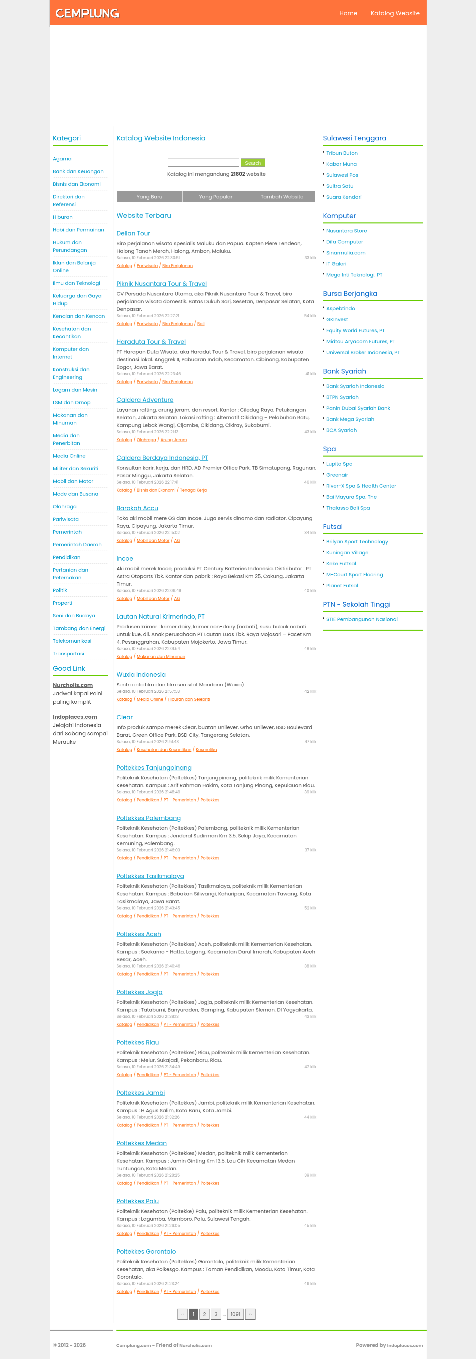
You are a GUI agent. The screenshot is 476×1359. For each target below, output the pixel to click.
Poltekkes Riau (138, 1042)
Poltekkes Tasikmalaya (150, 876)
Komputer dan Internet (71, 353)
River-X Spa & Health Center (361, 485)
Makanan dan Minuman (70, 419)
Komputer (339, 215)
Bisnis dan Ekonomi (77, 183)
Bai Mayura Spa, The (352, 496)
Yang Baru (149, 196)
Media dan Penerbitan (66, 439)
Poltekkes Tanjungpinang (154, 767)
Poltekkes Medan (142, 1143)
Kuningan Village (348, 552)
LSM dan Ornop (72, 402)
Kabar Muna (342, 163)
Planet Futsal (342, 585)
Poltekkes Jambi (141, 1093)
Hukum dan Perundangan (70, 246)
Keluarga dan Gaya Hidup (77, 299)
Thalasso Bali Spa (348, 507)
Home (349, 13)
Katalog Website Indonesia (161, 138)
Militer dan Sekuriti (75, 468)
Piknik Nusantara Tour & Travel (162, 283)
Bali (201, 323)
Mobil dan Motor (73, 481)
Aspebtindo (341, 308)
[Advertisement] (238, 76)
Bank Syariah (344, 371)
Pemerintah (67, 531)
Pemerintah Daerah (77, 544)
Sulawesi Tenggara (355, 138)
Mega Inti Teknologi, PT (355, 274)
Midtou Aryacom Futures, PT (361, 341)
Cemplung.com (133, 1345)
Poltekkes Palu (138, 1201)
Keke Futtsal (341, 563)
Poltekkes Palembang (149, 818)
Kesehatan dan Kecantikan (72, 332)
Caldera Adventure (145, 400)
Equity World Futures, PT (356, 330)
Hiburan (63, 216)
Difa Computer (345, 241)
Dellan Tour (133, 233)
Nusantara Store (347, 230)
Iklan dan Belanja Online (74, 266)
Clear (125, 717)
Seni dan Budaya (74, 615)
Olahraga (65, 506)
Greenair (337, 474)
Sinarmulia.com (346, 252)
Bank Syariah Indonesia (356, 386)
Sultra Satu (340, 185)
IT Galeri (337, 263)
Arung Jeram (174, 440)
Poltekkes (210, 800)
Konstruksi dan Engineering (71, 373)
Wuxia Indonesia (141, 674)
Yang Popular (215, 196)
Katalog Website (395, 13)
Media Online (69, 455)
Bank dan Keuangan (78, 171)
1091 (235, 1314)
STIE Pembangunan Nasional (362, 619)
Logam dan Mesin (75, 389)
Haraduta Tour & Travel (151, 341)
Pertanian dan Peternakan (70, 573)
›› (250, 1314)
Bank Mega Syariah (351, 419)
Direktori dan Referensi (69, 200)
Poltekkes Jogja (140, 992)
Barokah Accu (137, 508)
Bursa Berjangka (350, 293)
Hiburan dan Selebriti (189, 699)
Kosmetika (206, 749)
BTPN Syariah (343, 397)
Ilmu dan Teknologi (76, 282)
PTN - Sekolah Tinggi (357, 604)
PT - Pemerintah (180, 800)
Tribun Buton (342, 152)
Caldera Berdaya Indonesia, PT (162, 458)
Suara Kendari (344, 196)
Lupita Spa (340, 463)
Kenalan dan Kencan (79, 315)
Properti (62, 602)
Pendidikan (67, 557)
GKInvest (337, 319)
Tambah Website (282, 196)
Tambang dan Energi (79, 628)
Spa (329, 449)
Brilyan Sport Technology (357, 541)
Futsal (333, 526)
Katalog (124, 265)
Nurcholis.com (195, 1345)
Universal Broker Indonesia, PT (363, 352)
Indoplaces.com (405, 1345)
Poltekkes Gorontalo (146, 1251)
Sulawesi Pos (342, 174)
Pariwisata (66, 519)
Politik (60, 590)
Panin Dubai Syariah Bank (358, 408)
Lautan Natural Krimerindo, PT (161, 616)
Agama (62, 158)
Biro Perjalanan (177, 265)
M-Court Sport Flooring (355, 574)
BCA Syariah (342, 430)
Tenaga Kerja (193, 490)
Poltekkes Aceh (139, 934)
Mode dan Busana (75, 493)
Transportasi (68, 653)
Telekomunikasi (72, 640)
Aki (177, 540)
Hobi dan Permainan (78, 229)
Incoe (125, 558)
